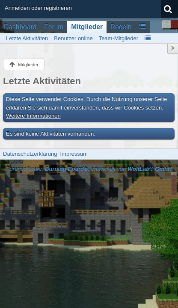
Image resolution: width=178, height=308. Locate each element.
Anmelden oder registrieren (38, 8)
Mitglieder (87, 26)
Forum (53, 26)
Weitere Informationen (33, 116)
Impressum (73, 154)
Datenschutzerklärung (30, 154)
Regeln (120, 26)
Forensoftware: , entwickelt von (89, 169)
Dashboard (20, 26)
